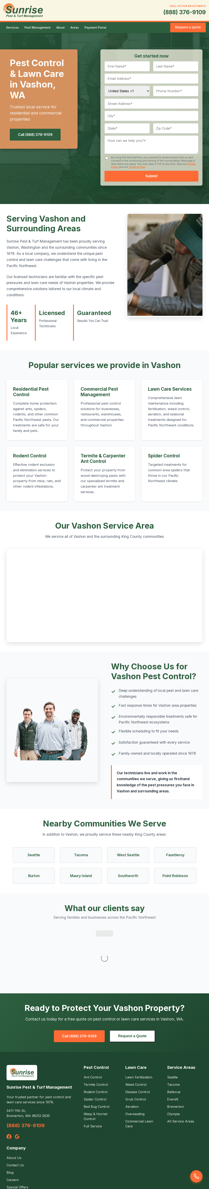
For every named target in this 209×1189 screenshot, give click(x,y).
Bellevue (173, 1038)
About (60, 27)
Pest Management (37, 27)
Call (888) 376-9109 (35, 134)
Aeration (132, 1053)
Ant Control (93, 1024)
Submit (151, 176)
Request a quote (188, 27)
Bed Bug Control (96, 1053)
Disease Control (137, 1038)
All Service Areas (180, 1068)
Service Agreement (104, 1172)
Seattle (172, 1024)
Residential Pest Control (31, 391)
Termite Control (96, 1031)
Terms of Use (137, 167)
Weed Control (136, 1031)
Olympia (173, 1060)
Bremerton (175, 1053)
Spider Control (164, 455)
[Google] (17, 1083)
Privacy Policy (74, 1172)
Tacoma (173, 1031)
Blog (10, 1119)
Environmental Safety (23, 1148)
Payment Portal (95, 27)
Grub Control (135, 1046)
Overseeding (135, 1060)
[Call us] (196, 1176)
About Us (14, 1104)
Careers (13, 1126)
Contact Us (15, 1112)
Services (12, 27)
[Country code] (127, 91)
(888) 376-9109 (184, 12)
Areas (74, 27)
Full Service (93, 1073)
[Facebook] (9, 1083)
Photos (12, 1141)
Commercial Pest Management (99, 391)
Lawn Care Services (170, 389)
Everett (172, 1046)
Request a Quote (132, 982)
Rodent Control (29, 455)
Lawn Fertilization (138, 1024)
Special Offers (17, 1134)
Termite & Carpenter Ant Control (103, 458)
